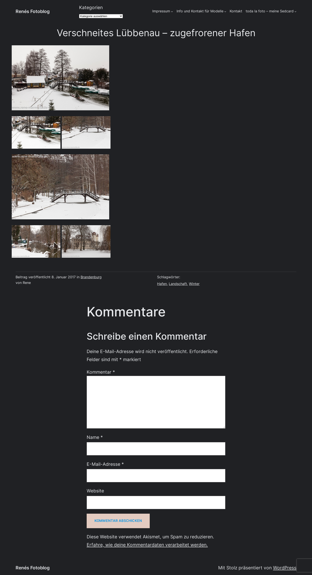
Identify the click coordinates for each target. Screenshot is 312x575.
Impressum (161, 11)
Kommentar (101, 372)
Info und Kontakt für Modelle (200, 11)
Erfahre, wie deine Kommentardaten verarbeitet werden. (147, 544)
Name (95, 437)
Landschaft (178, 284)
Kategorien (91, 7)
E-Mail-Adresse (105, 464)
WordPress (284, 567)
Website (95, 491)
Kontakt (236, 11)
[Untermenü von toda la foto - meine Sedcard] (295, 11)
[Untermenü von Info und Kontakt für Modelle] (225, 11)
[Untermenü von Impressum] (172, 11)
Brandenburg (91, 277)
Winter (194, 284)
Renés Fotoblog (33, 11)
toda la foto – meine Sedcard (270, 11)
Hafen (162, 284)
